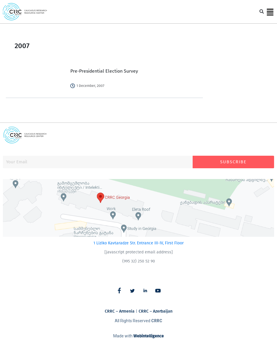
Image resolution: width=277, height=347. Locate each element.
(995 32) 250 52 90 (138, 261)
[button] (261, 12)
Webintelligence (148, 336)
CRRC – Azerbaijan (156, 311)
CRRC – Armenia (120, 311)
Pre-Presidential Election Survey (104, 71)
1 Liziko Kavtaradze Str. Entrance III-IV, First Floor (138, 243)
